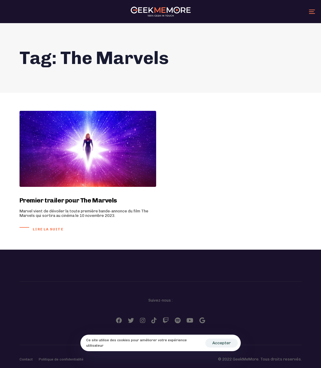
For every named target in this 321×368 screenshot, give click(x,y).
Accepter (221, 342)
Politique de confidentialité (61, 359)
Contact (26, 359)
